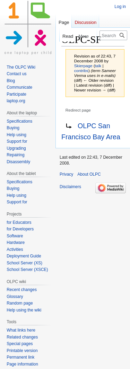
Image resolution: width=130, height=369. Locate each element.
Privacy (66, 174)
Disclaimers (70, 186)
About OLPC (89, 174)
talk (98, 65)
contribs (81, 70)
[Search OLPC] (113, 35)
